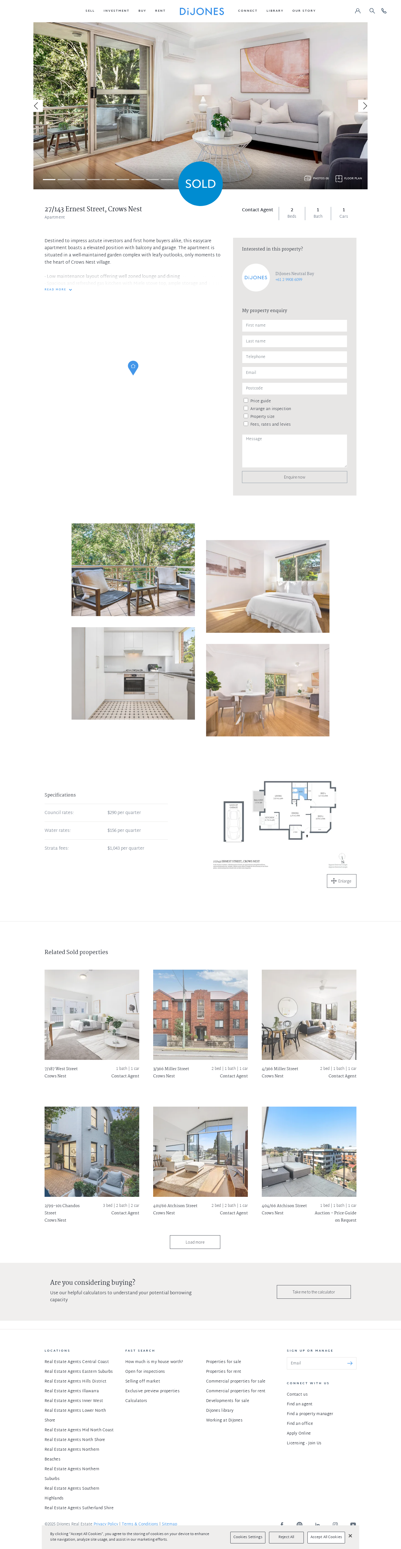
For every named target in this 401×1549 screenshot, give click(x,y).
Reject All (286, 1537)
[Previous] (37, 106)
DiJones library (219, 1410)
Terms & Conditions (140, 1524)
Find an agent (300, 1404)
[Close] (350, 1536)
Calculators (136, 1401)
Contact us (297, 1394)
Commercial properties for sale (235, 1381)
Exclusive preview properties (152, 1391)
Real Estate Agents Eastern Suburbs (79, 1371)
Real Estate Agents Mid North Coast (79, 1430)
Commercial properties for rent (235, 1391)
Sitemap (169, 1524)
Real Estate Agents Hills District (75, 1381)
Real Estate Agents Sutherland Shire (79, 1508)
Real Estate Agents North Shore (75, 1440)
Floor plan (353, 178)
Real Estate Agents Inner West (74, 1401)
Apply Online (299, 1433)
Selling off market (142, 1381)
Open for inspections (145, 1371)
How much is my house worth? (154, 1362)
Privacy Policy (106, 1524)
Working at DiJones (224, 1420)
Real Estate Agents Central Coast (77, 1362)
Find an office (300, 1423)
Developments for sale (227, 1401)
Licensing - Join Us (304, 1443)
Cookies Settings (247, 1537)
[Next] (364, 106)
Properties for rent (223, 1371)
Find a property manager (310, 1414)
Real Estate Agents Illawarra (72, 1391)
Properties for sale (223, 1362)
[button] (90, 11)
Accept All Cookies (326, 1537)
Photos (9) (321, 178)
